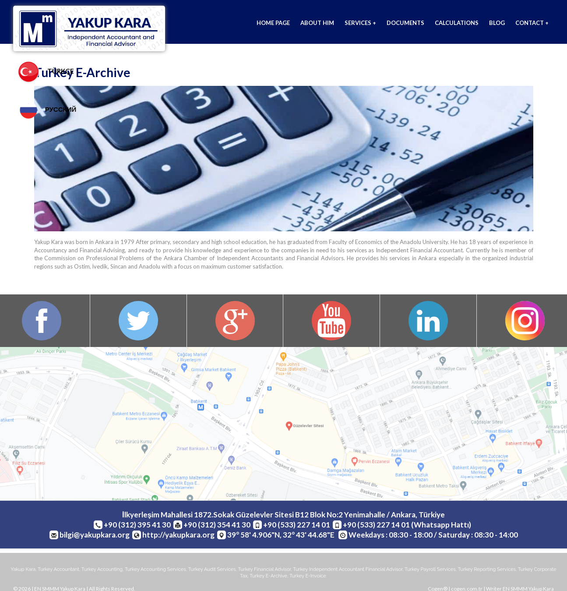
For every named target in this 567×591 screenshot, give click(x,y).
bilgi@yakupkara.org (95, 535)
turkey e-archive (268, 577)
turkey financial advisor (264, 570)
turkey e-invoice (307, 577)
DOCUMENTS (405, 22)
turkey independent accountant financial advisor (347, 570)
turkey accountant (58, 570)
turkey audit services (212, 570)
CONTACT (532, 23)
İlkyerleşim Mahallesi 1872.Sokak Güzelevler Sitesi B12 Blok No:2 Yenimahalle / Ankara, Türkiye (283, 515)
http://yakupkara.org (178, 535)
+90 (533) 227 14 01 (296, 525)
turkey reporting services (487, 570)
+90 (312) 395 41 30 (137, 525)
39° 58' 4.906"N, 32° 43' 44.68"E (281, 535)
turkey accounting (102, 570)
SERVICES (360, 23)
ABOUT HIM (317, 22)
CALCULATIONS (457, 22)
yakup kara (23, 570)
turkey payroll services (430, 570)
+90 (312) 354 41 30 (216, 525)
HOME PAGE (273, 22)
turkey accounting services (155, 570)
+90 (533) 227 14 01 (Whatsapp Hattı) (407, 525)
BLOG (497, 22)
